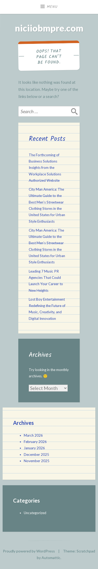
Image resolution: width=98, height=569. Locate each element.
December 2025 (36, 454)
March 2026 (33, 435)
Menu (52, 7)
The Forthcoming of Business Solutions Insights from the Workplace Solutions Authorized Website (45, 167)
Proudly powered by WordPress (29, 551)
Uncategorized (35, 513)
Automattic (51, 557)
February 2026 (35, 442)
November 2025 (36, 461)
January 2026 (34, 448)
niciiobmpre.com (49, 28)
